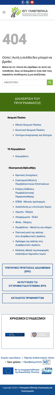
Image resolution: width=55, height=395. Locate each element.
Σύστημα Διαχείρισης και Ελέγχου (33, 135)
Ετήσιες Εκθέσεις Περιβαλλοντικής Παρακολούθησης (24, 193)
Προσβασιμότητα (32, 362)
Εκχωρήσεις (21, 156)
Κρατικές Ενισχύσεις (26, 175)
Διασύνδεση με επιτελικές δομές (33, 206)
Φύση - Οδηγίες (23, 222)
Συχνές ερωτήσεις (11, 357)
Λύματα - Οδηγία (24, 212)
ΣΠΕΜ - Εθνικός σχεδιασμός (30, 201)
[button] (4, 12)
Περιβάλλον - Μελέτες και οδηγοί (33, 227)
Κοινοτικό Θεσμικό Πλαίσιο (30, 130)
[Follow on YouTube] (32, 2)
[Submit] (50, 82)
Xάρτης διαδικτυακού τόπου (39, 357)
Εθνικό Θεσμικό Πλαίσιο (28, 124)
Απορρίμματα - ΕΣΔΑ (26, 217)
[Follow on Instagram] (27, 2)
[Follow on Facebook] (23, 2)
